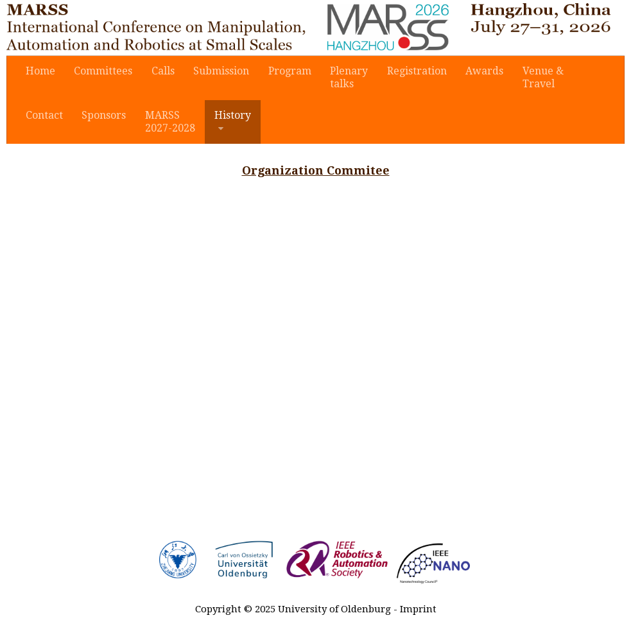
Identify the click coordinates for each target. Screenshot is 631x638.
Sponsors (102, 116)
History (229, 116)
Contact (43, 116)
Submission (218, 71)
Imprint (418, 611)
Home (40, 71)
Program (285, 71)
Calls (160, 71)
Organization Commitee (316, 172)
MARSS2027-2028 (168, 122)
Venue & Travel (536, 78)
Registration (412, 71)
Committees (102, 71)
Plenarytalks (344, 78)
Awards (478, 71)
